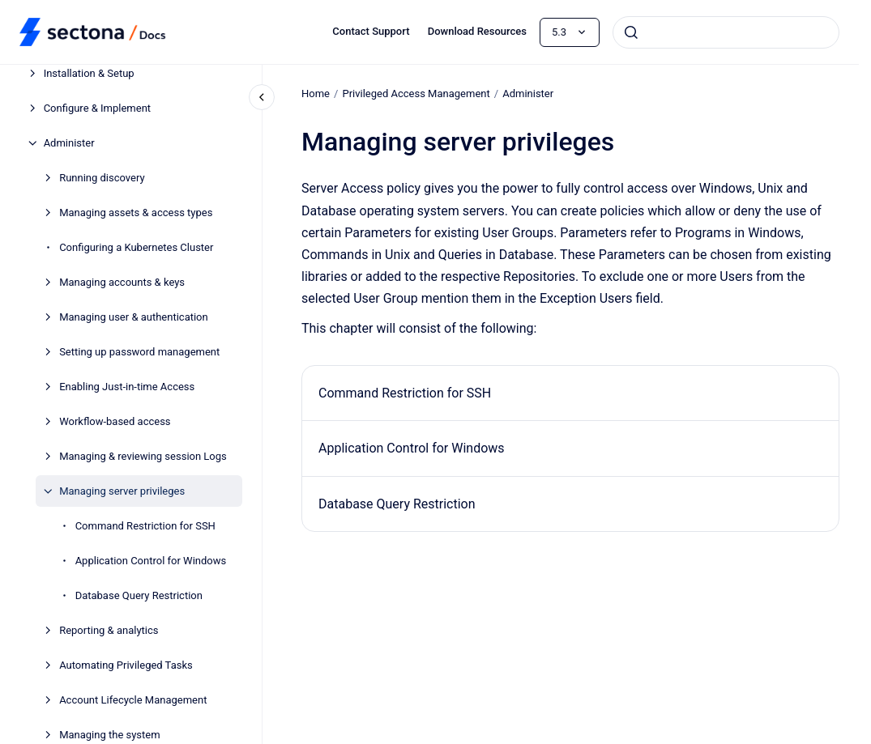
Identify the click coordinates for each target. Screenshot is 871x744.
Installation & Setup (89, 73)
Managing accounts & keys (122, 282)
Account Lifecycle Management (133, 700)
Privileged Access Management (415, 93)
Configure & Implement (97, 108)
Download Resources (477, 31)
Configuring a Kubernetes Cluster (136, 247)
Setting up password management (139, 352)
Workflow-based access (114, 421)
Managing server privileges (122, 491)
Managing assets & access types (135, 212)
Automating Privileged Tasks (126, 665)
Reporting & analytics (108, 630)
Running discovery (102, 178)
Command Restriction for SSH (145, 526)
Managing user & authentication (133, 317)
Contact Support (370, 31)
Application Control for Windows (151, 561)
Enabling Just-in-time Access (126, 387)
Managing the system (109, 735)
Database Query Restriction (139, 595)
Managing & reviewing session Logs (143, 456)
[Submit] (631, 32)
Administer (69, 143)
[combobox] (726, 32)
